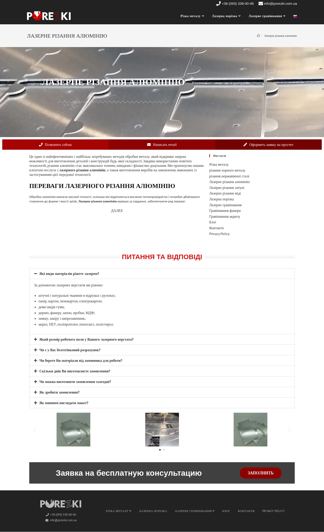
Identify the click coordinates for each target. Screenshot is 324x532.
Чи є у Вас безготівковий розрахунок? (69, 350)
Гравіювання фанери (225, 210)
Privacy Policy (219, 233)
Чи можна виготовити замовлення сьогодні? (75, 382)
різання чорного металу (227, 170)
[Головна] (258, 36)
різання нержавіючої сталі (229, 176)
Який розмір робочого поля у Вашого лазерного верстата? (86, 339)
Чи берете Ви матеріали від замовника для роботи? (80, 360)
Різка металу (219, 164)
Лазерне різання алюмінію (229, 182)
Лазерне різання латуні (226, 188)
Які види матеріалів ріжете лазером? (69, 274)
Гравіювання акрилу (224, 216)
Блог (212, 222)
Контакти (216, 228)
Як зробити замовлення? (59, 392)
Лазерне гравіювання (225, 205)
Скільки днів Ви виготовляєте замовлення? (74, 371)
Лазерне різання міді (225, 193)
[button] (162, 274)
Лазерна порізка (221, 199)
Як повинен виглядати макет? (63, 403)
